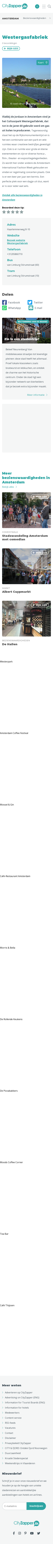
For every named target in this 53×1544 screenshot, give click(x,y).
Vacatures (10, 1427)
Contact (9, 1433)
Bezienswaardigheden (34, 18)
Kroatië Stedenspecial (16, 1458)
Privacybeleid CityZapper (18, 1443)
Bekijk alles (8, 486)
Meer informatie (36, 395)
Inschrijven (36, 1506)
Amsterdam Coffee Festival (14, 733)
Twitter (35, 302)
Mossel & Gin (7, 804)
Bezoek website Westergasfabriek (17, 242)
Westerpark (6, 661)
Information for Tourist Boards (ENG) (25, 1402)
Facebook (11, 302)
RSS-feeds (10, 1422)
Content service (13, 1417)
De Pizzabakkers (9, 1090)
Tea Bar (4, 1233)
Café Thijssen (7, 1305)
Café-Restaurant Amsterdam (15, 876)
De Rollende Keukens (11, 1019)
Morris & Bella (7, 947)
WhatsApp (11, 308)
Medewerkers (12, 1412)
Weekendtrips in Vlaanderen (20, 1463)
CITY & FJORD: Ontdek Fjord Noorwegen (26, 1448)
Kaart (42, 62)
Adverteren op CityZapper (19, 1392)
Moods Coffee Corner (11, 1162)
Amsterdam (10, 18)
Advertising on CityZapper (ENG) (22, 1397)
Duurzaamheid (13, 1453)
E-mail (35, 308)
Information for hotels (17, 1407)
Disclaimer (10, 1438)
